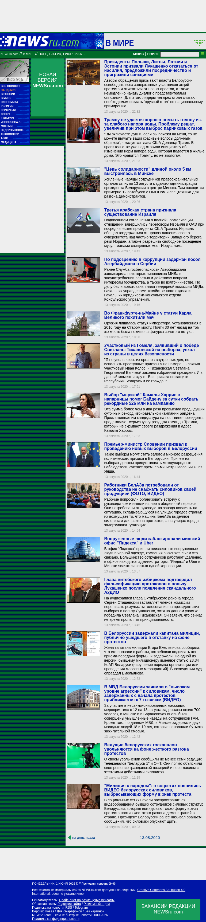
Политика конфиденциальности (55, 919)
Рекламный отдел (97, 904)
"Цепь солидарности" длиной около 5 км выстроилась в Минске (147, 171)
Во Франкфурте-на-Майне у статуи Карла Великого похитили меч (148, 315)
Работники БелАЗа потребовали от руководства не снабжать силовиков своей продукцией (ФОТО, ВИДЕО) (150, 489)
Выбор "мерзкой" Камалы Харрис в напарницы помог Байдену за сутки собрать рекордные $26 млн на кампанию (151, 399)
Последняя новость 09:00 (98, 883)
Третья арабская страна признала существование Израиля (140, 212)
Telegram (81, 907)
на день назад (83, 837)
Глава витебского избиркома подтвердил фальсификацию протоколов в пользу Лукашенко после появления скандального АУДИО (150, 586)
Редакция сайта (69, 904)
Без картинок (94, 911)
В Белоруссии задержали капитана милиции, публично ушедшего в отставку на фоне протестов (152, 637)
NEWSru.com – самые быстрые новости (61, 915)
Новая (49, 911)
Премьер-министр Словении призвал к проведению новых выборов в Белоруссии (150, 446)
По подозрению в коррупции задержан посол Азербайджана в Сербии (152, 261)
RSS (68, 907)
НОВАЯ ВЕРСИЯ (47, 80)
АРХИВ (138, 54)
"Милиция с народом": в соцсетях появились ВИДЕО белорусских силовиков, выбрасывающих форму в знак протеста (152, 790)
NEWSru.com (9, 54)
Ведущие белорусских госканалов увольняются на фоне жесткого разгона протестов (146, 749)
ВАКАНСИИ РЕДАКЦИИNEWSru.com (168, 909)
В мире (120, 43)
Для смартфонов (69, 911)
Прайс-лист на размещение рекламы (87, 900)
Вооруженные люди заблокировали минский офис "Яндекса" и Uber (152, 540)
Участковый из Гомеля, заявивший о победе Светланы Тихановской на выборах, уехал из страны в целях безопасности (151, 349)
